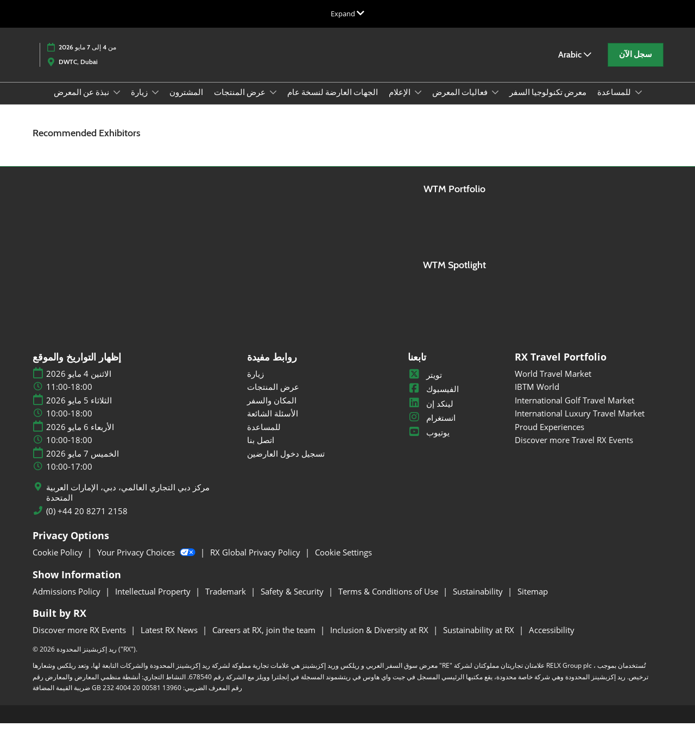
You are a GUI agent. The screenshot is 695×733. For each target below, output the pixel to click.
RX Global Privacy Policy (256, 562)
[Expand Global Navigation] (347, 13)
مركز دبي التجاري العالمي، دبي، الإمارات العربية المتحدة (128, 502)
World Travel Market (553, 383)
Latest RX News (170, 639)
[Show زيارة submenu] (155, 102)
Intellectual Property (154, 601)
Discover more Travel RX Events (574, 449)
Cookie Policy (59, 562)
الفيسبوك (433, 398)
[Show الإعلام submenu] (418, 102)
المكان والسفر (271, 410)
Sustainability (479, 601)
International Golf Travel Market (574, 410)
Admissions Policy (68, 601)
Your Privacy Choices (147, 562)
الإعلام (400, 103)
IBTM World (537, 396)
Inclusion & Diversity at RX (380, 639)
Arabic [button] (574, 65)
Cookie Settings (343, 562)
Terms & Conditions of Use (389, 601)
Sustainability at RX (479, 639)
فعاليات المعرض (460, 103)
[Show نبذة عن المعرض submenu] (116, 102)
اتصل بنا (260, 449)
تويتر (425, 384)
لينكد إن (430, 413)
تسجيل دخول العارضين (286, 463)
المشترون (186, 103)
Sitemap (532, 601)
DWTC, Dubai (78, 72)
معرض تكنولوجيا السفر (547, 103)
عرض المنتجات (240, 103)
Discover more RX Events (80, 639)
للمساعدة (615, 103)
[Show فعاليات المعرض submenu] (495, 102)
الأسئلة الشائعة (272, 423)
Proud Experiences (549, 436)
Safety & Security (293, 601)
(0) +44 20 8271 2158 (87, 521)
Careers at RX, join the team (265, 639)
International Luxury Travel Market (580, 423)
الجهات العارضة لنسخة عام (332, 103)
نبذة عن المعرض (82, 103)
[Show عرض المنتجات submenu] (273, 102)
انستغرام (432, 427)
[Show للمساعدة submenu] (638, 102)
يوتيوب (429, 442)
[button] (636, 65)
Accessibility (551, 639)
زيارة (140, 103)
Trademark (226, 601)
